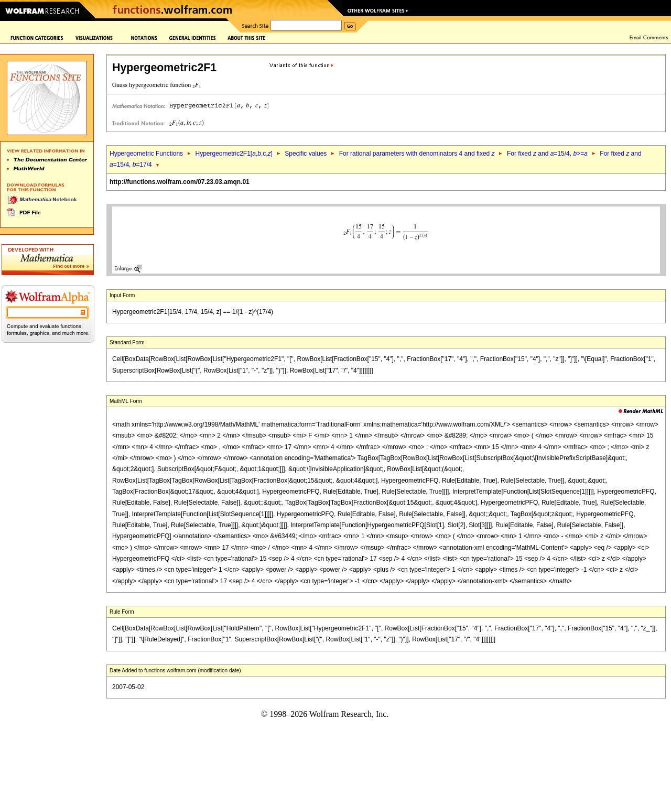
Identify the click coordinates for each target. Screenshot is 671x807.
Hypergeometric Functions (146, 153)
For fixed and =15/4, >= (547, 153)
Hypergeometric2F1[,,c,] (233, 153)
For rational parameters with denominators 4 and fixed (417, 153)
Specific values (306, 153)
